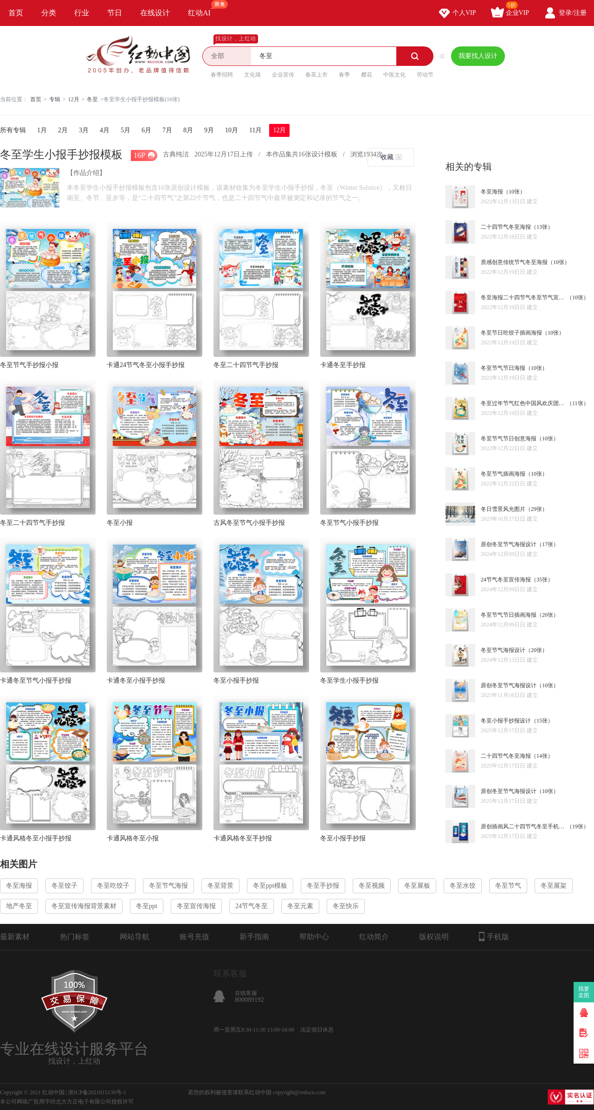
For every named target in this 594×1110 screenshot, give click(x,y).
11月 (255, 130)
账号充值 (194, 937)
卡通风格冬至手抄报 (242, 838)
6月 (146, 130)
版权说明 (434, 937)
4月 (105, 130)
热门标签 (75, 937)
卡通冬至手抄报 (343, 364)
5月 (125, 130)
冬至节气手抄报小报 (29, 364)
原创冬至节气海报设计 (508, 544)
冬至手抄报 (323, 885)
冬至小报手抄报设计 (506, 720)
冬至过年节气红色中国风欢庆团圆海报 (524, 403)
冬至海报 (492, 191)
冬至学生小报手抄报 (349, 680)
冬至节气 (508, 885)
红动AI (203, 8)
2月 (63, 130)
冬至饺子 (64, 885)
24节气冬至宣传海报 (506, 579)
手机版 (494, 936)
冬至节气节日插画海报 (508, 615)
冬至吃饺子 (113, 885)
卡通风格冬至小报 (133, 838)
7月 (167, 130)
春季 (344, 74)
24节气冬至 (251, 906)
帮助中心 (314, 937)
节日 (114, 13)
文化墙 (252, 74)
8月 (188, 130)
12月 (73, 99)
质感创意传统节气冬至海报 (514, 262)
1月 (42, 130)
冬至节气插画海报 (503, 474)
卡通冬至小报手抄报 (136, 680)
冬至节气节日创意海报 (508, 438)
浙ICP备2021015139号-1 (97, 1092)
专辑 (54, 99)
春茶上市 (316, 74)
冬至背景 (220, 885)
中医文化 (394, 74)
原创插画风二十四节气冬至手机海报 (524, 826)
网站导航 (134, 937)
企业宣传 (283, 74)
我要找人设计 (477, 55)
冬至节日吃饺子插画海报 (511, 332)
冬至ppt (146, 906)
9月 (209, 130)
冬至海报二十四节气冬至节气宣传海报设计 (524, 297)
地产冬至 (19, 906)
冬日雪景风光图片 (503, 509)
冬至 (92, 99)
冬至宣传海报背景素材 (84, 906)
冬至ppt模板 (270, 885)
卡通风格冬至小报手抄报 (35, 838)
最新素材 (15, 937)
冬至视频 (372, 885)
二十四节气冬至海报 (506, 227)
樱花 (366, 74)
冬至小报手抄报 (236, 680)
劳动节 (425, 74)
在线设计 (155, 13)
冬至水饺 (463, 885)
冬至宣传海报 (196, 906)
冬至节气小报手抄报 (349, 522)
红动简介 (374, 937)
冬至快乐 (346, 906)
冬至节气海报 (168, 885)
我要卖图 (584, 992)
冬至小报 (120, 522)
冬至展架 (554, 885)
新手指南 (254, 937)
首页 (15, 13)
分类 (48, 13)
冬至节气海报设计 (503, 650)
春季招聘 (222, 74)
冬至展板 (417, 885)
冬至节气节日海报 (503, 368)
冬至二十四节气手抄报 (245, 364)
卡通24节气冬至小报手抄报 (146, 364)
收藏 (387, 157)
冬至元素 (300, 906)
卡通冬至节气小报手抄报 (35, 680)
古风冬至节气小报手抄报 (249, 522)
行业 (81, 13)
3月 (84, 130)
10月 (231, 130)
